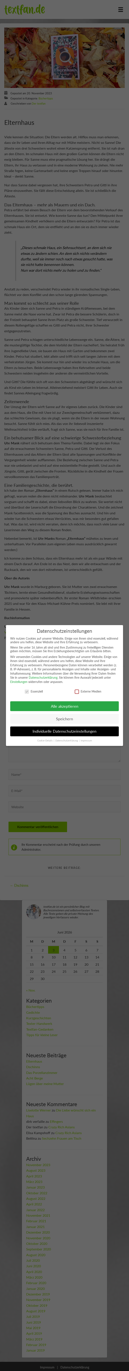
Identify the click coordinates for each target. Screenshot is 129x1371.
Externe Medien (88, 691)
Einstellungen (18, 682)
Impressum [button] (86, 740)
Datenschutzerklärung (43, 677)
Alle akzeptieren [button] (64, 706)
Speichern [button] (64, 719)
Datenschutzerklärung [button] (67, 740)
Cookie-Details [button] (45, 740)
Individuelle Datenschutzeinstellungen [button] (64, 731)
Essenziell (34, 691)
